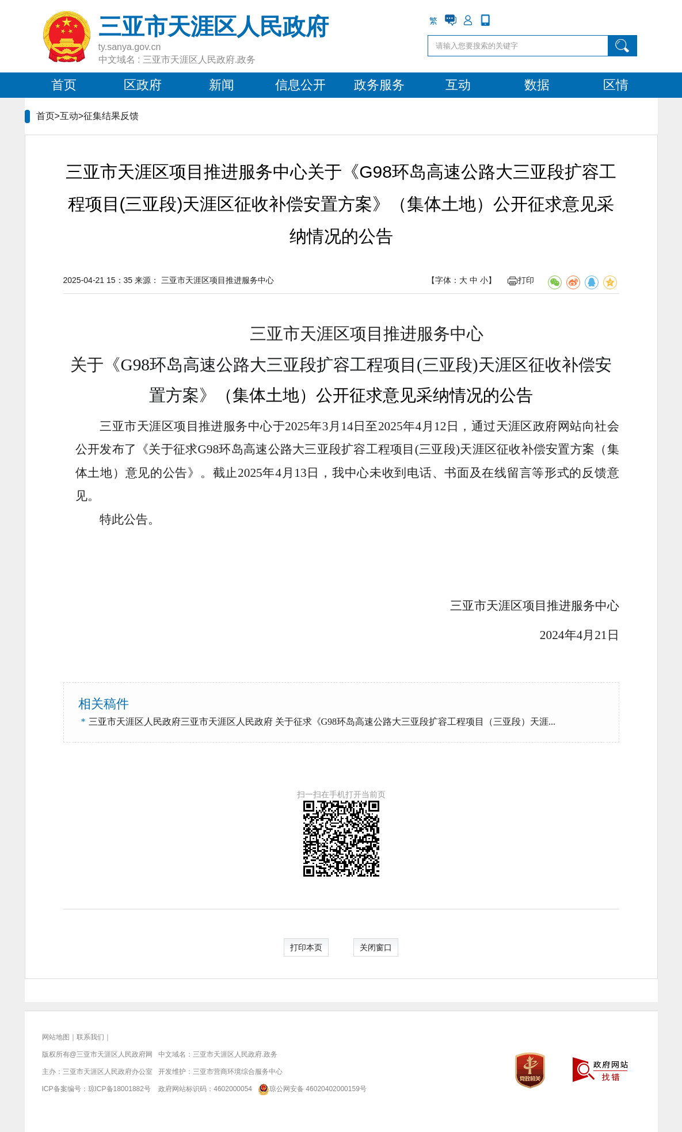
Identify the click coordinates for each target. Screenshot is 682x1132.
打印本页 (306, 947)
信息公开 (300, 85)
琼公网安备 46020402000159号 (310, 1089)
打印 (521, 280)
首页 (64, 85)
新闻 (221, 85)
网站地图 (56, 1037)
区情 (615, 85)
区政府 (143, 85)
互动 (458, 85)
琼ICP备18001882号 (119, 1089)
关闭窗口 (376, 947)
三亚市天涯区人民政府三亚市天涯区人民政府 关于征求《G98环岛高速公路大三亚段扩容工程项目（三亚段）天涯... (322, 721)
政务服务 (379, 85)
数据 (537, 85)
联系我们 (90, 1037)
